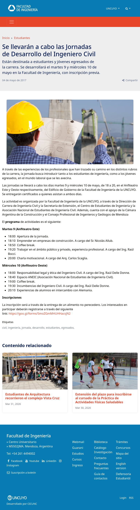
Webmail (78, 442)
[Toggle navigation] (12, 21)
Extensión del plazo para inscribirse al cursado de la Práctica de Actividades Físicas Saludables (103, 398)
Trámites (122, 442)
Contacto (100, 458)
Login (123, 497)
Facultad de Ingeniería (29, 436)
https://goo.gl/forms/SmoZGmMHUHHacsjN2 (39, 314)
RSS (131, 497)
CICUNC (32, 503)
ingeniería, (14, 327)
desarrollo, (38, 327)
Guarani (77, 448)
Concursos (123, 448)
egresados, (68, 327)
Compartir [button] (130, 80)
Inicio (6, 38)
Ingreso (77, 465)
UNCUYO (111, 8)
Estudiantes (22, 38)
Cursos (77, 459)
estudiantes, (53, 327)
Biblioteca (101, 442)
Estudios (78, 454)
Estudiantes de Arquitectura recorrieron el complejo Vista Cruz (32, 396)
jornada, (27, 327)
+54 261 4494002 (23, 454)
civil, (4, 327)
